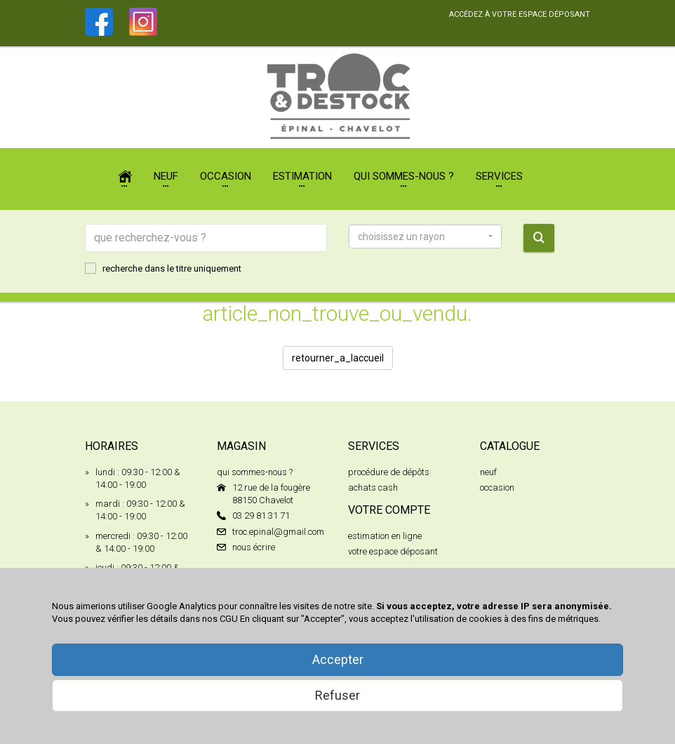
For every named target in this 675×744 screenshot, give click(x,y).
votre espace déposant (393, 551)
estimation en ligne (385, 536)
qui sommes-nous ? (255, 472)
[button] (425, 236)
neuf (488, 472)
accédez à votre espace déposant (519, 14)
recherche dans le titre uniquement (163, 268)
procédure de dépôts (388, 472)
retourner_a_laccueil (338, 358)
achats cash (373, 487)
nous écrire (253, 547)
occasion (497, 487)
